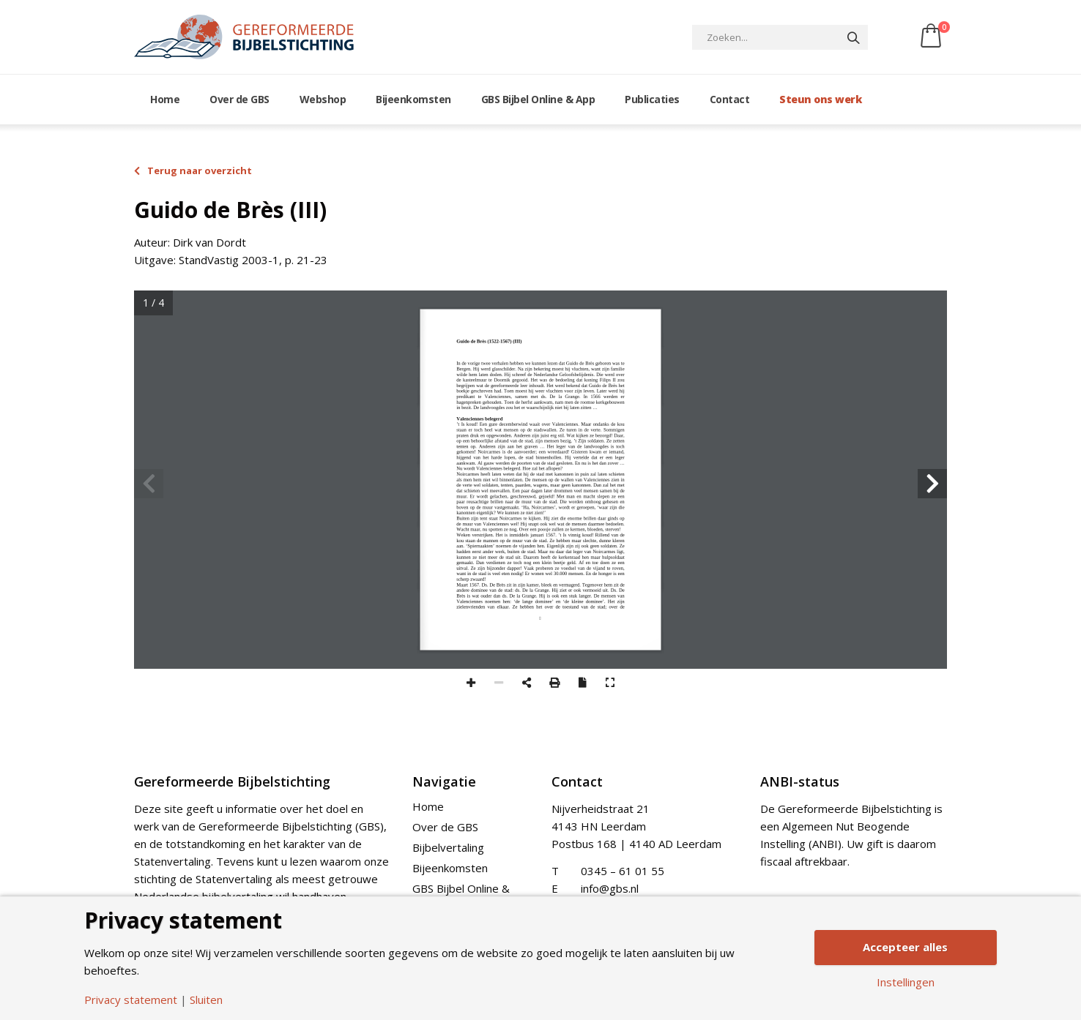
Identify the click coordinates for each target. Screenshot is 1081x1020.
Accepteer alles (905, 947)
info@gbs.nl (610, 888)
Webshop (323, 99)
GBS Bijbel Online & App (538, 99)
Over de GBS (239, 99)
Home (164, 99)
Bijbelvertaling (448, 847)
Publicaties (652, 99)
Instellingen (906, 982)
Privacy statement (130, 999)
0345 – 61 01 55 (622, 870)
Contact (730, 99)
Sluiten (206, 999)
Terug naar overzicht (193, 170)
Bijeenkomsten (413, 99)
